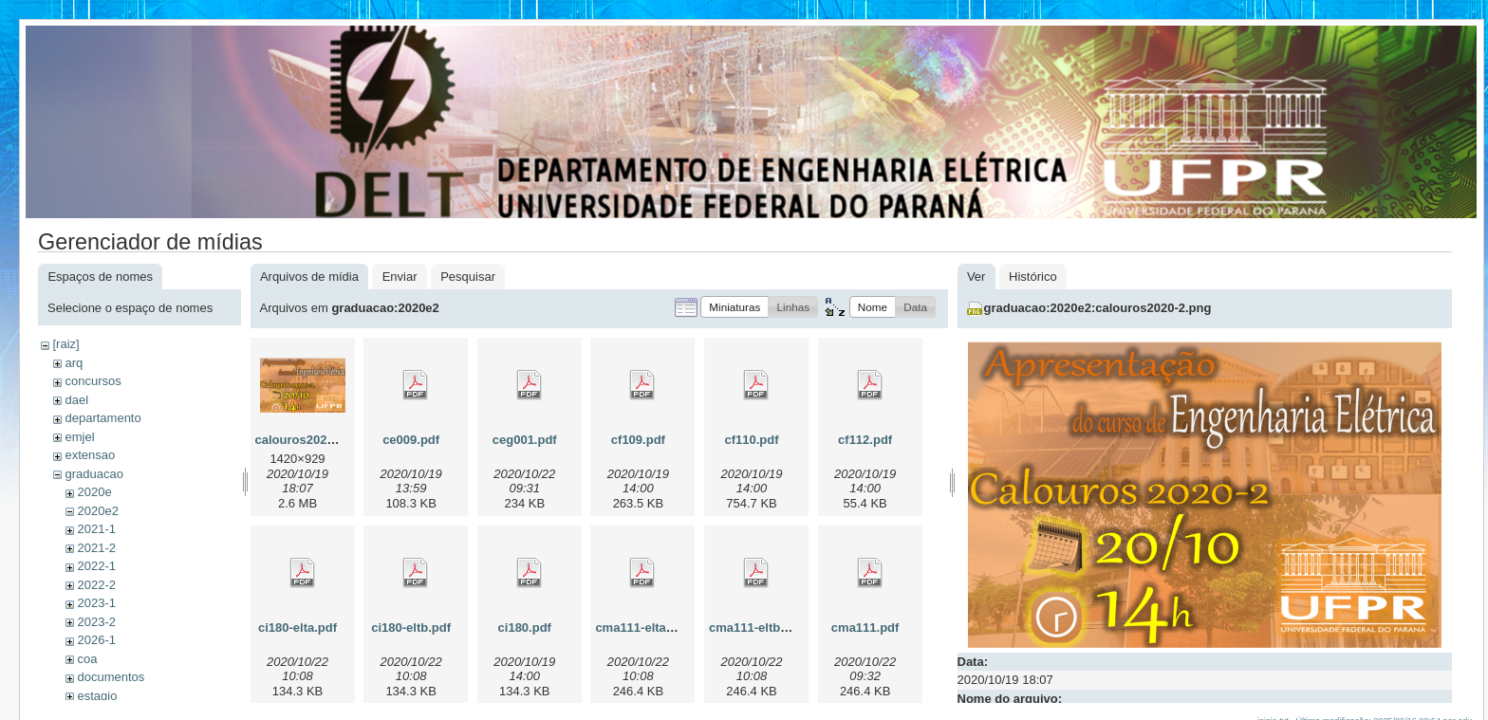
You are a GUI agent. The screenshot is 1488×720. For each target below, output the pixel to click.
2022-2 (96, 585)
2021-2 (96, 548)
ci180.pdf (524, 627)
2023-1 (96, 603)
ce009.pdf (410, 440)
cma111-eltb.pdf (756, 627)
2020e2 (97, 511)
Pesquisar (467, 276)
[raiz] (65, 344)
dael (76, 400)
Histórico (1033, 276)
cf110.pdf (751, 440)
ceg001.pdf (525, 440)
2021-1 (96, 529)
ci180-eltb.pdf (411, 627)
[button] (734, 307)
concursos (93, 381)
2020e (94, 492)
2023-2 (96, 622)
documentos (110, 677)
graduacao (93, 474)
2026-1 (96, 640)
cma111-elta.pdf (641, 627)
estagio (97, 696)
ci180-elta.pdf (297, 627)
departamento (102, 418)
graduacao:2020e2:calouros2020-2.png (1098, 308)
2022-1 (96, 566)
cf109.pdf (638, 440)
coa (87, 659)
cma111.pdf (865, 627)
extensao (90, 455)
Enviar (400, 276)
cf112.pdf (865, 440)
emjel (79, 437)
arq (74, 363)
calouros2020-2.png (313, 440)
